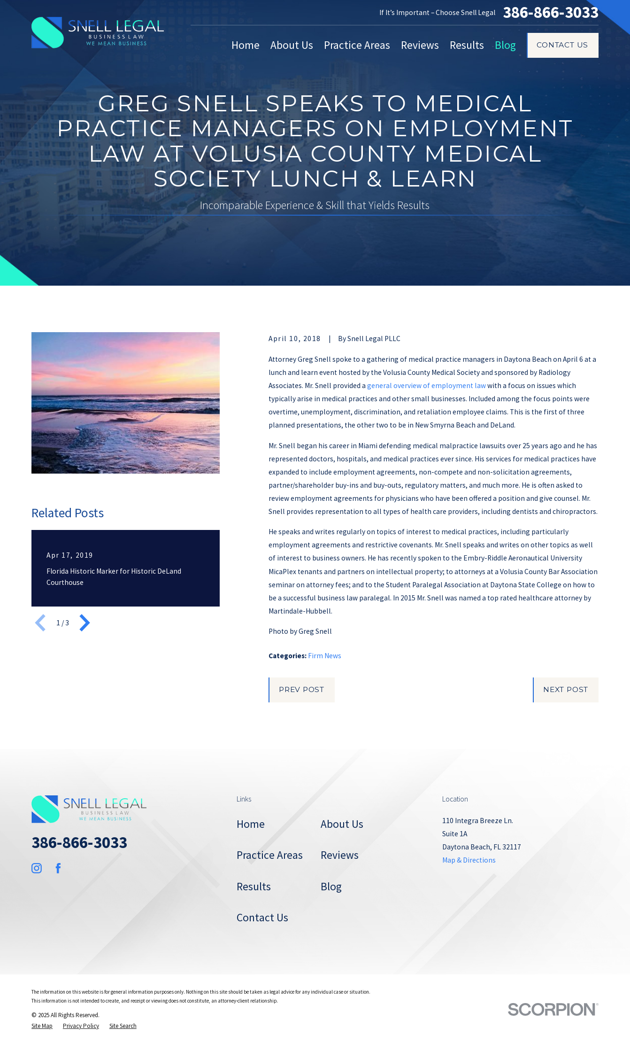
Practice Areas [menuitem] (357, 45)
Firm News (324, 655)
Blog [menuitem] (505, 45)
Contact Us (562, 44)
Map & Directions (469, 860)
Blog (331, 886)
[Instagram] (36, 868)
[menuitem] (42, 1025)
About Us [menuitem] (291, 45)
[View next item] (84, 622)
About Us (342, 824)
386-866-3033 (551, 12)
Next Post (565, 689)
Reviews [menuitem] (420, 45)
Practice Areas (270, 855)
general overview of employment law (426, 385)
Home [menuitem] (245, 45)
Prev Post (301, 689)
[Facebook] (58, 868)
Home (251, 824)
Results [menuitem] (467, 45)
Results (254, 886)
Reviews (340, 855)
